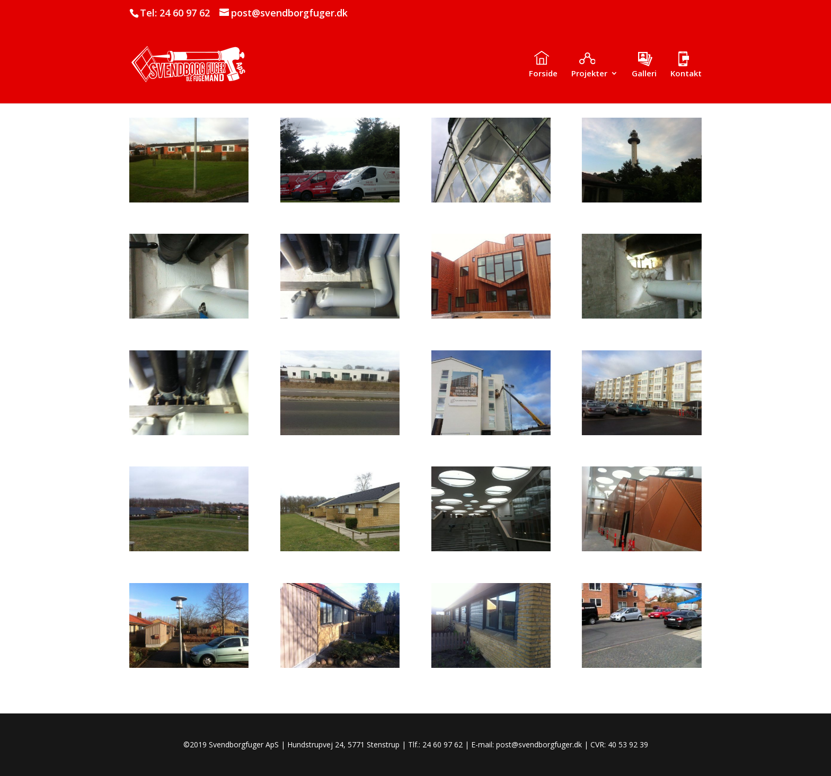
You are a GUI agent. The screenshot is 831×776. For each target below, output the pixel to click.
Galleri (644, 73)
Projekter (589, 73)
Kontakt (686, 73)
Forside (543, 73)
